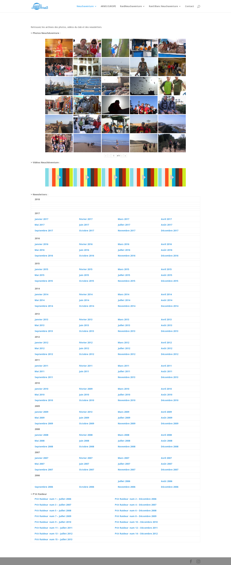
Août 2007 (166, 463)
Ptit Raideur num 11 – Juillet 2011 (53, 527)
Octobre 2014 (86, 305)
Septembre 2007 (44, 469)
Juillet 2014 (124, 300)
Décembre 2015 (169, 280)
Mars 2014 (123, 294)
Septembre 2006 (44, 486)
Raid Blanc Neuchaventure (163, 6)
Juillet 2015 (124, 275)
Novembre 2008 (126, 446)
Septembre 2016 (44, 255)
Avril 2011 (166, 365)
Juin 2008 (84, 440)
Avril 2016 (166, 244)
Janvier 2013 (41, 319)
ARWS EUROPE (108, 6)
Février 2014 (85, 294)
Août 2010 (166, 394)
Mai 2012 (39, 348)
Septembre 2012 (44, 354)
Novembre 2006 (126, 486)
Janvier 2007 (41, 457)
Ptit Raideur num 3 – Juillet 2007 (53, 504)
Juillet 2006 (124, 481)
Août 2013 (166, 325)
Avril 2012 (166, 342)
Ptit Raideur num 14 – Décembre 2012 (136, 533)
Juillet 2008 (124, 440)
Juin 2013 (84, 325)
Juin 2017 (84, 224)
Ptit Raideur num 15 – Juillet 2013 (53, 539)
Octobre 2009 (86, 423)
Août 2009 (166, 417)
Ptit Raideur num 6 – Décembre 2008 (135, 510)
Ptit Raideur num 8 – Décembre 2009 (135, 516)
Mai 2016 (39, 249)
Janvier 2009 (41, 411)
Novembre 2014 (126, 305)
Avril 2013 (166, 319)
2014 (41, 300)
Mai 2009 (39, 417)
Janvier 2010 (41, 388)
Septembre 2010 (44, 400)
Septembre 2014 (44, 305)
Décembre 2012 (169, 354)
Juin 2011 (84, 371)
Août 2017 (166, 224)
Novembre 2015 (126, 280)
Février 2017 (85, 219)
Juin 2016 (84, 249)
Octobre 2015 (86, 280)
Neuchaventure (85, 6)
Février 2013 (85, 319)
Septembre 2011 (44, 377)
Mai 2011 (39, 371)
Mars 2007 (123, 457)
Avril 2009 (166, 411)
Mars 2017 (123, 219)
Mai (37, 300)
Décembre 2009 (169, 423)
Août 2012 (166, 348)
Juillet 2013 (124, 325)
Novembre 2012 (126, 354)
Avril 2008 (166, 434)
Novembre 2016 (126, 255)
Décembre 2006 (169, 486)
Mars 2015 (123, 269)
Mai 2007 (39, 463)
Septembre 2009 (44, 423)
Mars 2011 (123, 365)
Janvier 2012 (41, 342)
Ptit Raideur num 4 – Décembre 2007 (135, 504)
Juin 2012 (84, 348)
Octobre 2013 (86, 331)
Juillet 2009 (124, 417)
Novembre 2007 (126, 469)
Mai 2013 (39, 325)
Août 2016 (166, 249)
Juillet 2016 (124, 249)
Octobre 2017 (86, 230)
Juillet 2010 (124, 394)
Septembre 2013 (44, 331)
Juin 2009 (84, 417)
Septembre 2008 (44, 446)
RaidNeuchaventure (131, 6)
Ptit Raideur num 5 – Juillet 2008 (53, 510)
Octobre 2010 (86, 400)
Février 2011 (85, 365)
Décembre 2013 (169, 331)
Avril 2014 (166, 294)
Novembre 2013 (126, 331)
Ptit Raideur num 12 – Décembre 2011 (136, 527)
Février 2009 (85, 388)
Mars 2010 (123, 388)
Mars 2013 (123, 319)
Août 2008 (166, 440)
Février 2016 (85, 244)
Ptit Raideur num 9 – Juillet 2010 (53, 521)
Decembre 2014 (169, 305)
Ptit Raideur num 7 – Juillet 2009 (53, 516)
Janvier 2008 (41, 434)
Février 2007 (85, 457)
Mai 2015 (39, 275)
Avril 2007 (166, 457)
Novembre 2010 (126, 400)
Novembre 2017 (126, 230)
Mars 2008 (123, 434)
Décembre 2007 (169, 469)
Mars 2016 (123, 244)
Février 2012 (85, 342)
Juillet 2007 (124, 463)
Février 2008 (85, 434)
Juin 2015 (84, 275)
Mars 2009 (123, 411)
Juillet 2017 (124, 224)
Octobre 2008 (86, 446)
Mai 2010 (39, 394)
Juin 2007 (84, 463)
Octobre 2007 (86, 469)
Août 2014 (166, 300)
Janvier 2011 (41, 365)
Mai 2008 (39, 440)
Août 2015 (166, 275)
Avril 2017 (166, 219)
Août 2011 (166, 371)
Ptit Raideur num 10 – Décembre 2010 (136, 521)
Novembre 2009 (126, 423)
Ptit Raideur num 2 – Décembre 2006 (135, 498)
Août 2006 (166, 481)
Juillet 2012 (124, 348)
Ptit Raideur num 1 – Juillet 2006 (53, 498)
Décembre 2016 (169, 255)
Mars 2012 (123, 342)
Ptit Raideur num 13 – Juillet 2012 (53, 533)
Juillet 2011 (124, 371)
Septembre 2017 (44, 230)
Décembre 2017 (169, 230)
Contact (189, 6)
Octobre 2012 (86, 354)
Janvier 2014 (41, 294)
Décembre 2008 (169, 446)
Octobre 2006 (86, 486)
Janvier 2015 (41, 269)
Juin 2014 (84, 300)
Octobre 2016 (86, 255)
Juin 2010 (84, 394)
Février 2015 (85, 269)
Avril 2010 (166, 388)
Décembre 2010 (169, 400)
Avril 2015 (166, 269)
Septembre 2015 (44, 280)
